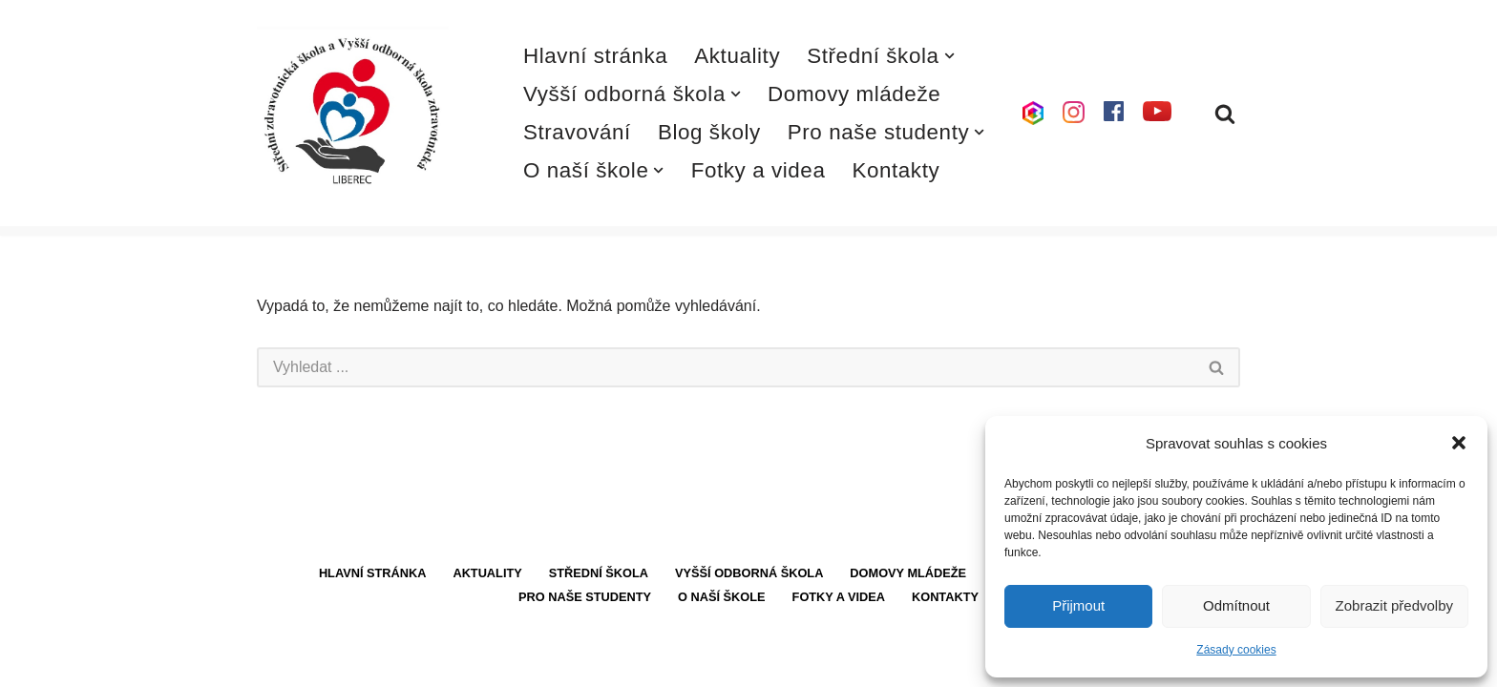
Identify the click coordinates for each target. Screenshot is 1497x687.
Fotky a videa (758, 170)
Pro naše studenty (584, 615)
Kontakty (896, 170)
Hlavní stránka (595, 56)
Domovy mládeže (854, 94)
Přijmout (1078, 605)
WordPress (398, 663)
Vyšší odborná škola (749, 591)
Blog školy (709, 132)
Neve (274, 663)
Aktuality (738, 56)
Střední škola (598, 591)
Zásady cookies (1236, 649)
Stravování (577, 132)
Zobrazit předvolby (1394, 605)
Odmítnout (1236, 605)
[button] (1458, 442)
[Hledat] (1224, 113)
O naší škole (722, 615)
